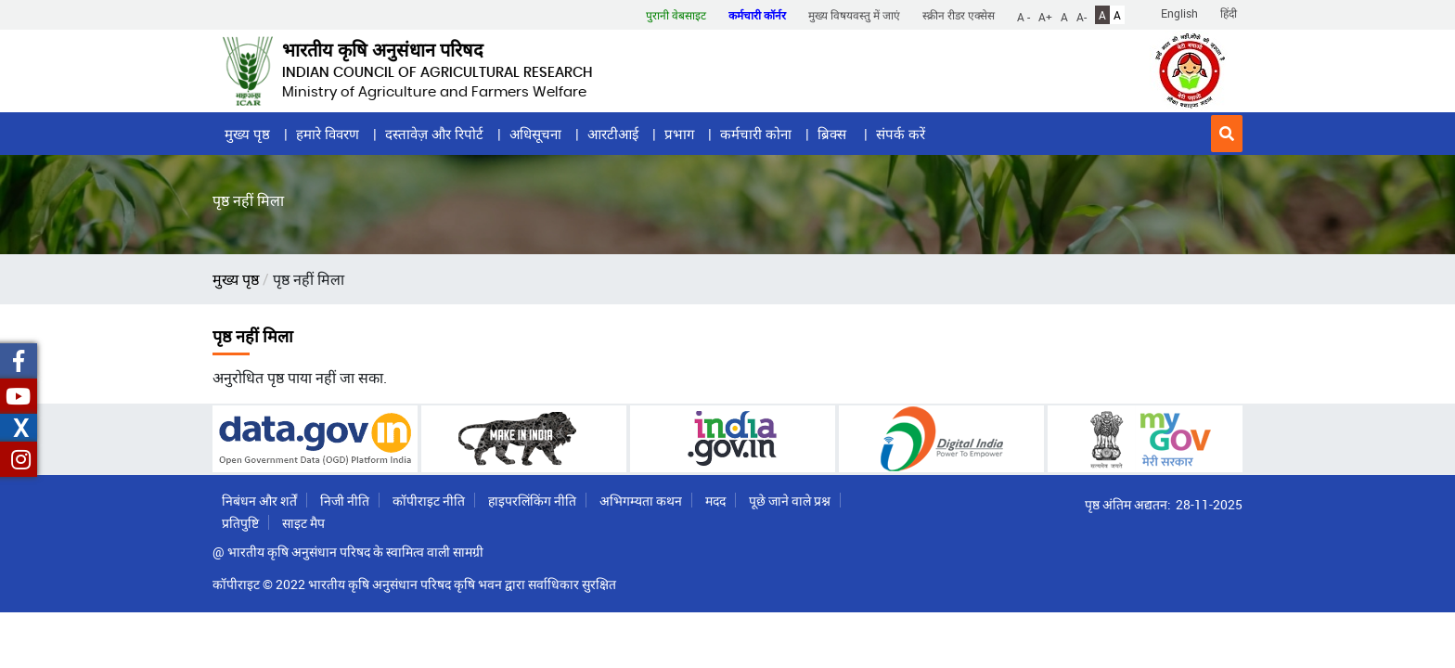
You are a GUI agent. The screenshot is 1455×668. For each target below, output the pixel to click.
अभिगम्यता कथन (640, 500)
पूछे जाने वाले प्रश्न (790, 500)
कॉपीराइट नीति (429, 500)
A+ (1045, 15)
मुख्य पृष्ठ (247, 133)
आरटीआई (612, 133)
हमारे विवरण (327, 133)
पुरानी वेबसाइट (676, 14)
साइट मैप (303, 523)
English (1179, 13)
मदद (715, 500)
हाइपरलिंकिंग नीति (532, 500)
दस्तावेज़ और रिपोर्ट (434, 133)
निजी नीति (344, 500)
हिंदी (1228, 13)
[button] (1227, 133)
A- (1081, 15)
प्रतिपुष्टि (240, 523)
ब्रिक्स (834, 133)
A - (1023, 15)
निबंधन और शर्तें (259, 500)
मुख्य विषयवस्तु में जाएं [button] (854, 14)
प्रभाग (679, 133)
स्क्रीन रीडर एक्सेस (958, 14)
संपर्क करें (900, 133)
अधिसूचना (535, 133)
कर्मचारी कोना (756, 133)
